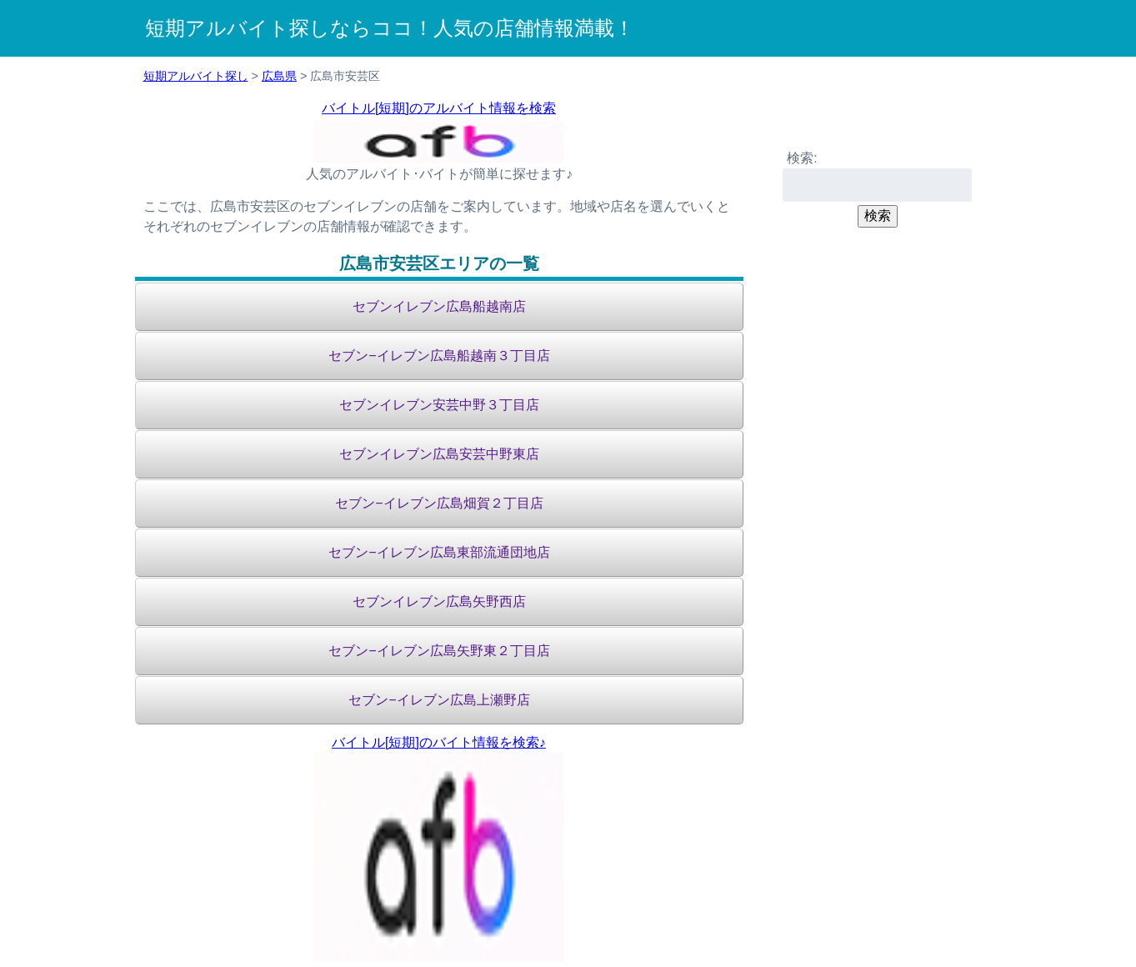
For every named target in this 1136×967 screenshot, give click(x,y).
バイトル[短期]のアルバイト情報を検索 (439, 108)
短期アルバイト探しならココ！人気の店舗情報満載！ (389, 28)
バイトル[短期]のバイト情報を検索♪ (439, 742)
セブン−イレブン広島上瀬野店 (438, 700)
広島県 (279, 76)
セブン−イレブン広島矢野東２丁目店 (438, 651)
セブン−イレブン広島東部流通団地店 (438, 552)
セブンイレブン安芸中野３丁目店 (439, 405)
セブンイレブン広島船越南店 (439, 306)
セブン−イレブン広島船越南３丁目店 (438, 355)
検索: (802, 158)
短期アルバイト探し (195, 76)
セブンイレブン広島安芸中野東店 (439, 454)
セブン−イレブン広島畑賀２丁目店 (439, 503)
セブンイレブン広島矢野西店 (439, 601)
